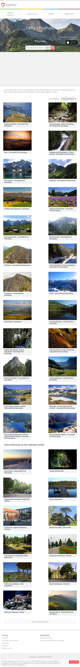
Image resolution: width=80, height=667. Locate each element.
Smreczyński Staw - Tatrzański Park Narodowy (62, 322)
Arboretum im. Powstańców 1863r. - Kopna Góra (16, 556)
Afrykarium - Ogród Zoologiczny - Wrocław (15, 528)
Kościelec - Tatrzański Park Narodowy (62, 180)
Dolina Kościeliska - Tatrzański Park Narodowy (16, 379)
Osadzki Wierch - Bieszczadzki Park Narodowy (61, 613)
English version (7, 648)
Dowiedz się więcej (25, 661)
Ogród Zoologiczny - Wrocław (60, 584)
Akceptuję (74, 662)
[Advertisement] (40, 69)
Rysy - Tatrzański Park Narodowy (15, 152)
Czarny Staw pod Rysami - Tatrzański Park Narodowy (62, 435)
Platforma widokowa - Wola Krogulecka (14, 585)
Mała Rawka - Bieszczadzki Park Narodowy (15, 472)
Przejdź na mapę (68, 37)
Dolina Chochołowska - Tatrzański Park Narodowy (61, 209)
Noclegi (51, 14)
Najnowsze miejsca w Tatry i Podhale (52, 640)
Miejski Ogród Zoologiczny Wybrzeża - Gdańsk (17, 500)
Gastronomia (32, 14)
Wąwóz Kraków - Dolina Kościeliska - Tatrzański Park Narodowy (62, 125)
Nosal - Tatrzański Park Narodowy (61, 293)
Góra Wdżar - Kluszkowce (13, 321)
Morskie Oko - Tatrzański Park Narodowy (14, 181)
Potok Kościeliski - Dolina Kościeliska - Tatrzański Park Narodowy (62, 266)
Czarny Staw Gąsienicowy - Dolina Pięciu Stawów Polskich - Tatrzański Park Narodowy (16, 436)
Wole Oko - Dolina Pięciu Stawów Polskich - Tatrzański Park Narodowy (62, 407)
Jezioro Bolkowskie (56, 499)
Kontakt (5, 646)
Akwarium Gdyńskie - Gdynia (14, 612)
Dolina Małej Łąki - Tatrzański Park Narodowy (62, 379)
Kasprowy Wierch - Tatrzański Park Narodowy (16, 125)
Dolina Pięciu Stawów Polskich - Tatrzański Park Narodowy (15, 407)
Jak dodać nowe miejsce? (10, 640)
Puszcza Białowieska (57, 471)
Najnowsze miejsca (46, 638)
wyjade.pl (11, 4)
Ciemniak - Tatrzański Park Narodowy (17, 265)
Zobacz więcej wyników (40, 622)
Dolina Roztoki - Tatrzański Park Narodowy (61, 238)
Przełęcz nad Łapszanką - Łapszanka (16, 209)
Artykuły (5, 638)
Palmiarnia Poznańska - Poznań (60, 556)
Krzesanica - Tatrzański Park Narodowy (14, 294)
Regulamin (5, 643)
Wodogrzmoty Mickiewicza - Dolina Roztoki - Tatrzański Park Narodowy (62, 153)
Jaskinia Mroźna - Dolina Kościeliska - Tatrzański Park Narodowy (62, 351)
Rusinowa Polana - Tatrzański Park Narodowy (16, 238)
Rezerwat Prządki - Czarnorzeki (60, 527)
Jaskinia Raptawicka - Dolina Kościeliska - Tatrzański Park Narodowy (14, 351)
